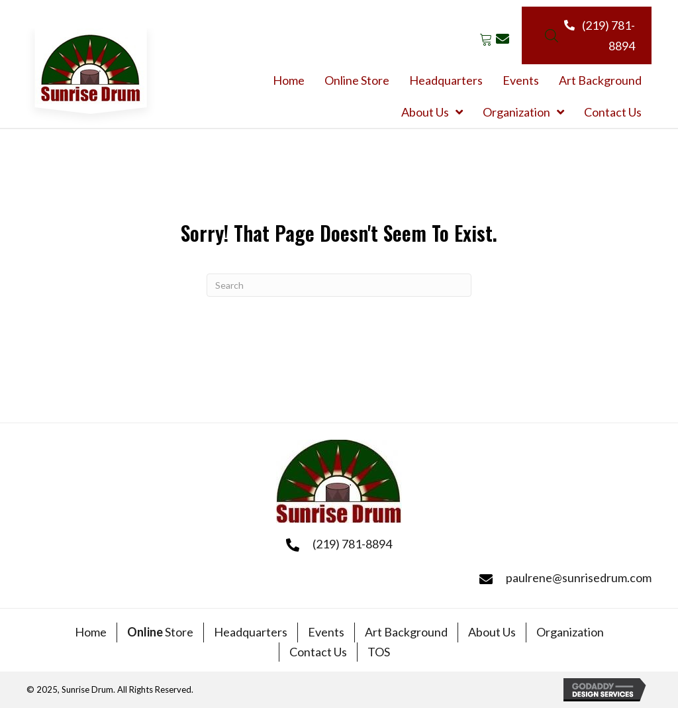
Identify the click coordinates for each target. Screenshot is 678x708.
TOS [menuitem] (378, 651)
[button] (485, 38)
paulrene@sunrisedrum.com (579, 577)
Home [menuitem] (91, 632)
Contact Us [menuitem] (318, 651)
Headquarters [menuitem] (250, 632)
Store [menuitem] (160, 632)
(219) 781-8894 (352, 543)
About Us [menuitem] (492, 632)
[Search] (339, 285)
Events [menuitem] (326, 632)
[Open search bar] (551, 35)
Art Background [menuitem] (406, 632)
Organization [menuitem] (570, 632)
